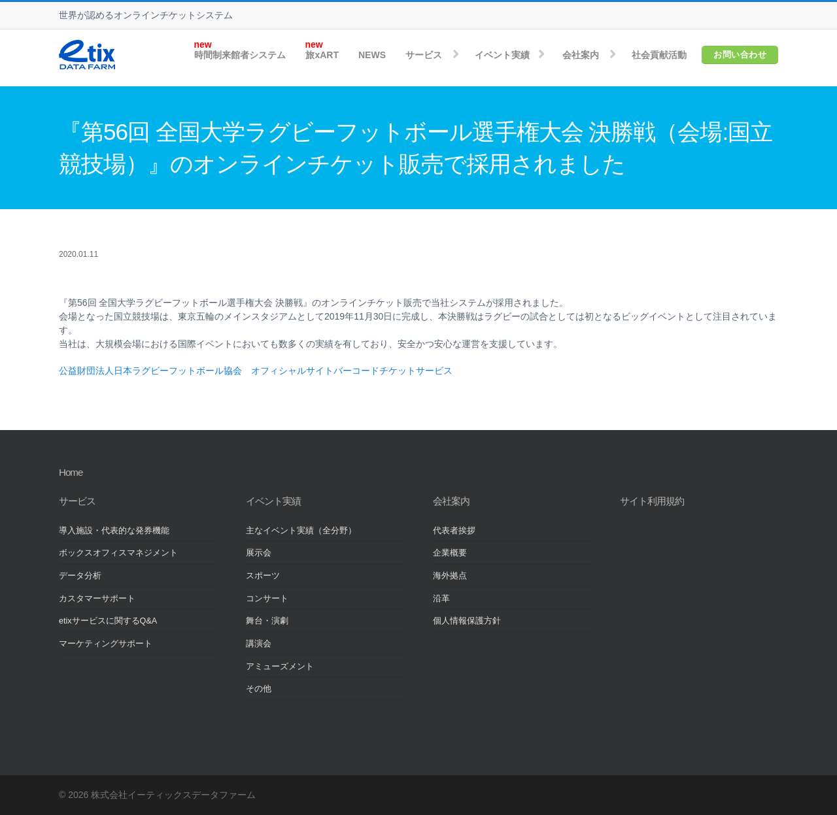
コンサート (267, 598)
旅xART (322, 55)
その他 (258, 688)
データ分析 (80, 575)
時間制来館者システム (240, 55)
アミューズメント (280, 666)
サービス (423, 55)
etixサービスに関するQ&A (108, 620)
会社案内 (580, 55)
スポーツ (263, 575)
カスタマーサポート (97, 598)
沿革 (441, 598)
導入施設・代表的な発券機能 (114, 530)
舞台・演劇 (267, 620)
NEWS (372, 55)
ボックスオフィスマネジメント (118, 552)
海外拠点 (450, 575)
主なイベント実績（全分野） (301, 530)
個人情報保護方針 (467, 620)
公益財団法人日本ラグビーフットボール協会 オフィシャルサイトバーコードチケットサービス (256, 370)
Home (70, 472)
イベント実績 (502, 55)
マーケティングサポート (105, 643)
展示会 (258, 552)
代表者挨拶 (454, 530)
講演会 (258, 643)
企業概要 (450, 552)
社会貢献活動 (659, 55)
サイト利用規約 (652, 501)
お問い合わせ (739, 54)
